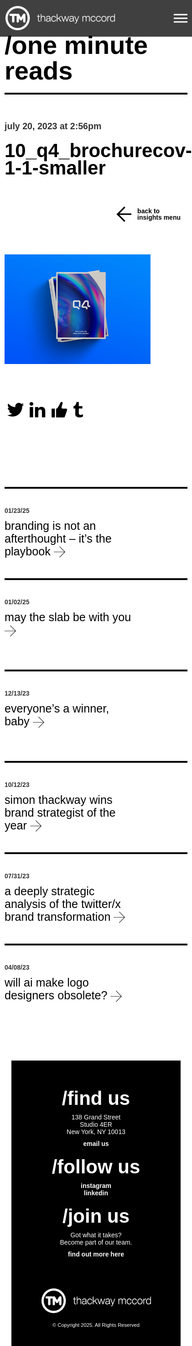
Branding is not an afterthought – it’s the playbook (58, 538)
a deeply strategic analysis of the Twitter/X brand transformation (65, 904)
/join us (96, 1216)
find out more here (96, 1254)
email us (96, 1143)
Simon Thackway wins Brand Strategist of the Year (60, 812)
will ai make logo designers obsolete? (63, 989)
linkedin (96, 1193)
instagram (96, 1185)
